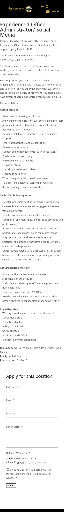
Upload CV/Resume (18, 453)
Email (10, 400)
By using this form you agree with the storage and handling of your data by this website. (29, 473)
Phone (10, 413)
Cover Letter (14, 426)
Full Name (12, 387)
